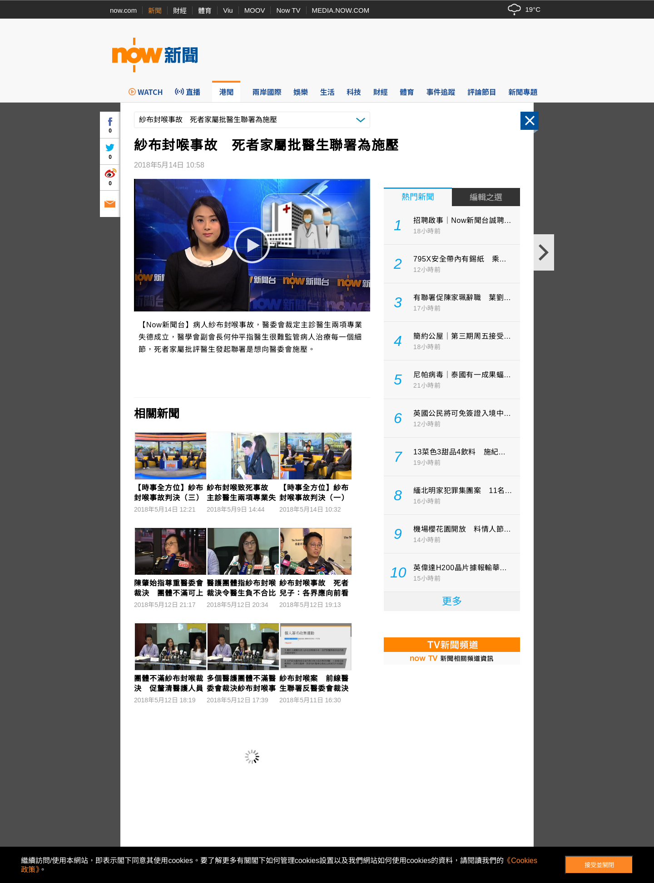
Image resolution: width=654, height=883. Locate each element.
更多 (452, 601)
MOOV (254, 10)
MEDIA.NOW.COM (341, 10)
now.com (123, 10)
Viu (228, 10)
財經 (180, 11)
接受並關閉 (599, 865)
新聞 (155, 11)
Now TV (288, 10)
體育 (205, 11)
